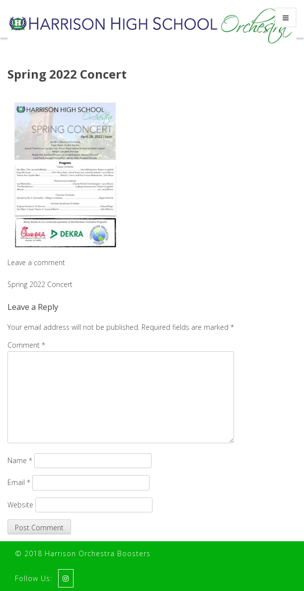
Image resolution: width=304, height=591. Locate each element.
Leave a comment (36, 262)
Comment (26, 345)
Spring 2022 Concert (67, 74)
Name (19, 460)
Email (18, 482)
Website (20, 504)
